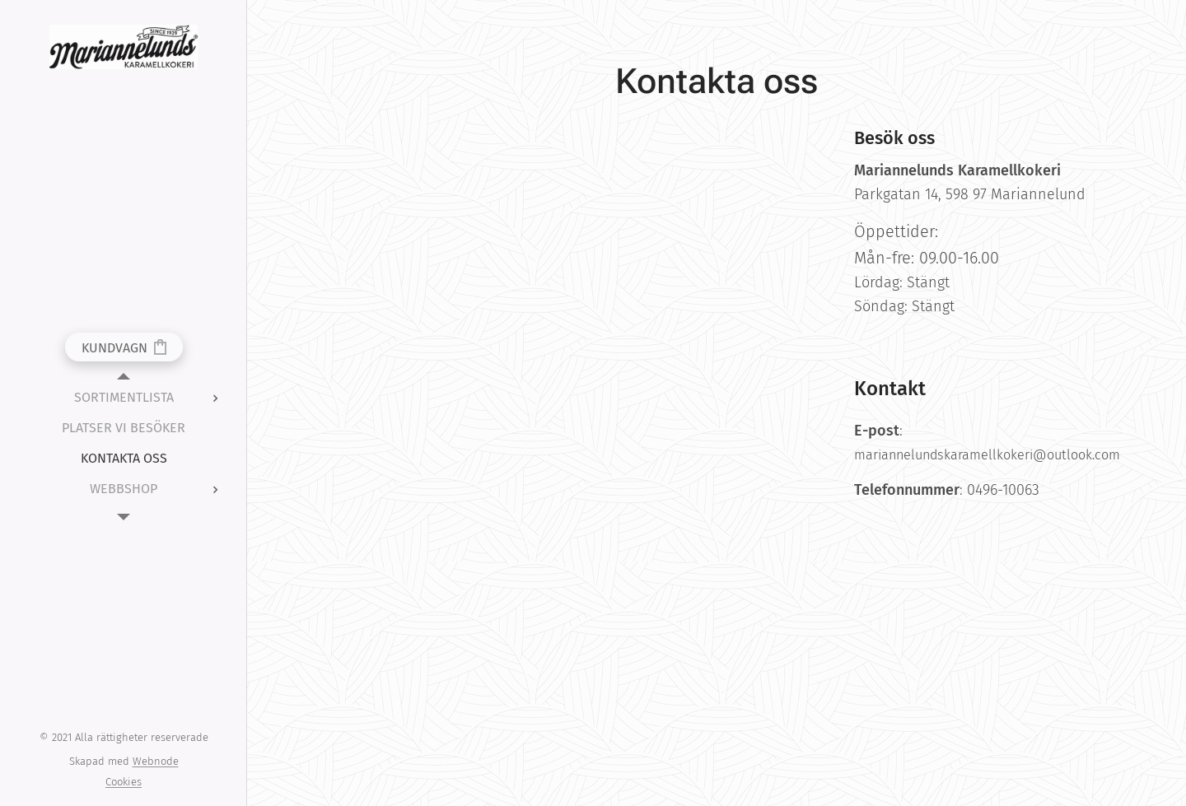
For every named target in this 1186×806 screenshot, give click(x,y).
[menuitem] (123, 397)
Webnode (156, 761)
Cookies (123, 782)
